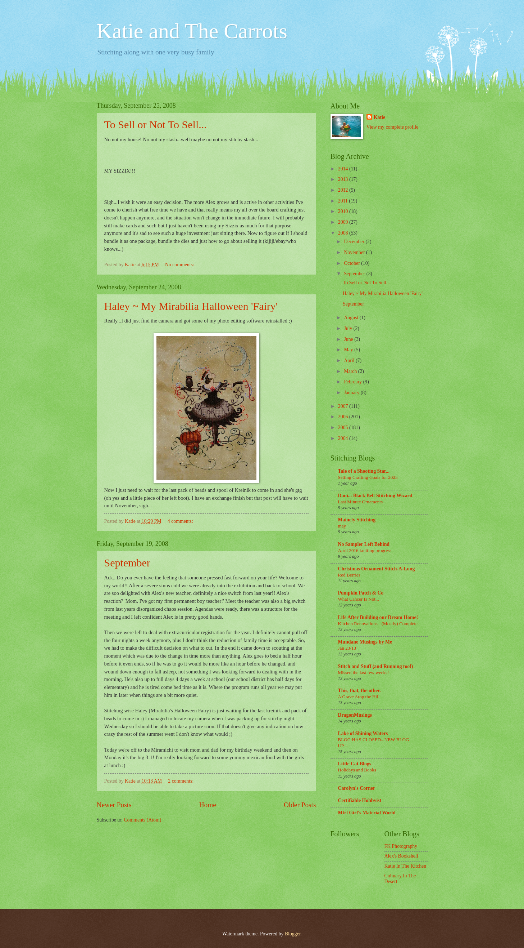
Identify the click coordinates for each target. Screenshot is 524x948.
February (353, 381)
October (352, 263)
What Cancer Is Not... (358, 599)
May (349, 349)
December (354, 241)
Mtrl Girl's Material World (367, 812)
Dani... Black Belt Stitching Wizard (375, 495)
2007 (343, 406)
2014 (343, 169)
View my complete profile (392, 127)
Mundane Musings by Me (365, 642)
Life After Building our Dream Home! (378, 617)
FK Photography (401, 846)
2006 (343, 416)
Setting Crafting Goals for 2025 (368, 477)
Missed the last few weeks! (363, 672)
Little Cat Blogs (355, 763)
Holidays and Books (357, 770)
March (351, 371)
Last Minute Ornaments (360, 501)
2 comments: (181, 781)
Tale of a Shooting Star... (364, 471)
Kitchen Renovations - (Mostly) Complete (378, 623)
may (342, 526)
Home (207, 805)
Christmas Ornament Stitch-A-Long (376, 568)
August (351, 317)
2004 (343, 438)
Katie (379, 117)
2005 (343, 427)
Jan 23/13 (347, 648)
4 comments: (181, 521)
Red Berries (349, 575)
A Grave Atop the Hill (359, 696)
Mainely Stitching (357, 519)
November (355, 252)
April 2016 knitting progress (365, 550)
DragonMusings (355, 715)
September (127, 563)
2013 (343, 179)
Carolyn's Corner (356, 788)
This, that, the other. (359, 690)
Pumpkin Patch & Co (361, 593)
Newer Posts (114, 805)
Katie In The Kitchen (405, 866)
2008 (343, 233)
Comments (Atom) (142, 820)
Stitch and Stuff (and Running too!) (375, 666)
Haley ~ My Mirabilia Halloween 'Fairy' (191, 306)
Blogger (293, 933)
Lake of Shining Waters (363, 733)
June (349, 339)
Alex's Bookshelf (401, 856)
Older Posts (300, 805)
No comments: (180, 264)
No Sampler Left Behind (363, 544)
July (348, 328)
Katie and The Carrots (192, 31)
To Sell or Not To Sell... (155, 124)
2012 (343, 190)
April (350, 360)
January (352, 392)
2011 (343, 201)
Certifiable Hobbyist (360, 800)
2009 (343, 222)
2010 (343, 211)
